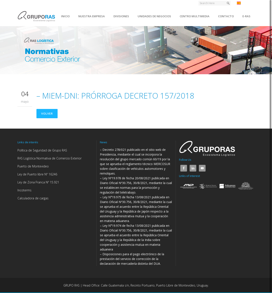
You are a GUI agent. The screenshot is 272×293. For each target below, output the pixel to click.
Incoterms (24, 190)
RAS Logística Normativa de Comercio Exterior (49, 158)
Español (245, 3)
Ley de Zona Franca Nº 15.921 (38, 182)
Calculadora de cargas (33, 198)
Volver (47, 113)
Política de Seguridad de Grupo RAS (42, 150)
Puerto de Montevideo (33, 166)
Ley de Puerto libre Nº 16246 (37, 174)
